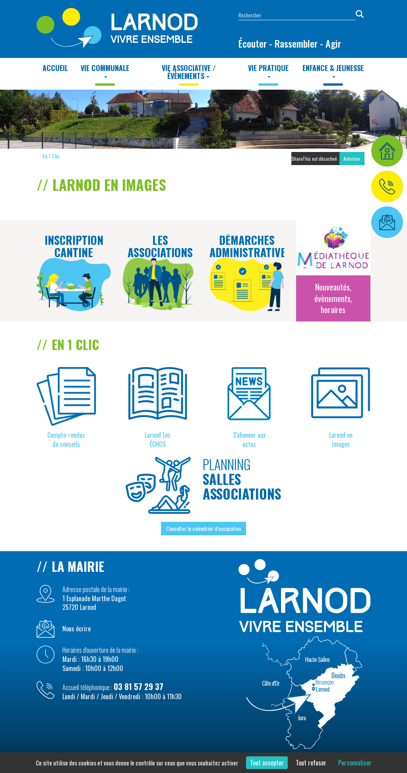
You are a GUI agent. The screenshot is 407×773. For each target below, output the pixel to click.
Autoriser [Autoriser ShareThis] (351, 158)
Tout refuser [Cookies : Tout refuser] (311, 762)
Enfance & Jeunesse (333, 70)
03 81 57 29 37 (138, 686)
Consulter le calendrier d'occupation (203, 528)
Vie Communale (105, 70)
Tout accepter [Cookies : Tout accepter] (267, 762)
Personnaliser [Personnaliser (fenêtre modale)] (355, 762)
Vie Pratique (268, 70)
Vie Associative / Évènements (189, 72)
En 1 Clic (51, 156)
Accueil (55, 68)
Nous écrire (76, 628)
